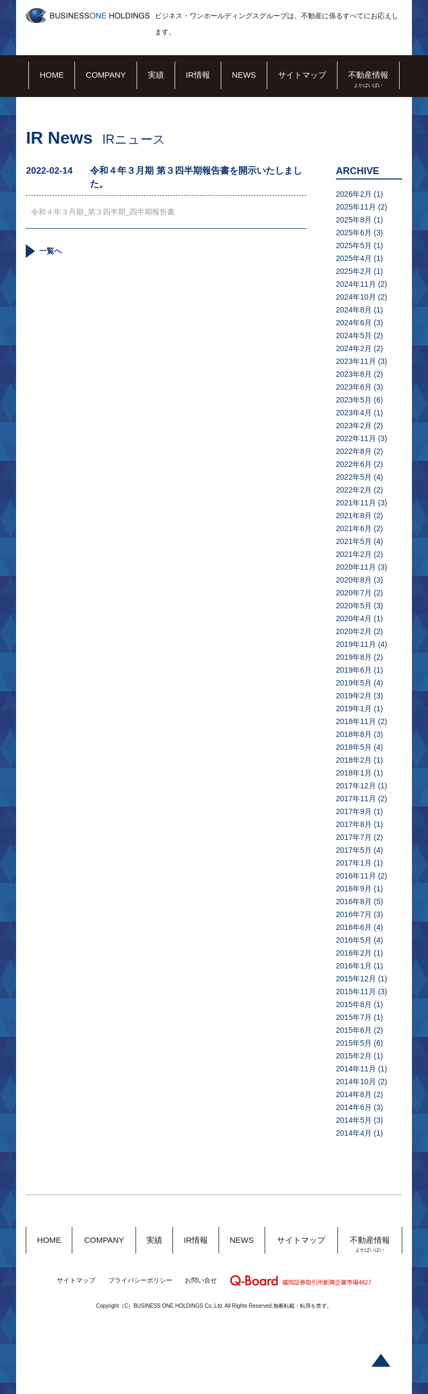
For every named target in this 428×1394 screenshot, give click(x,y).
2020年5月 (354, 605)
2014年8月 (354, 1094)
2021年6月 (354, 528)
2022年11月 (356, 438)
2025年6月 (354, 232)
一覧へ (50, 251)
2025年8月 (354, 219)
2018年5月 (354, 747)
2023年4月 (354, 412)
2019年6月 (354, 670)
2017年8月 (354, 824)
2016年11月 (356, 875)
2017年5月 (354, 850)
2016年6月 (354, 927)
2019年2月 (354, 695)
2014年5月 (354, 1120)
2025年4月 (354, 258)
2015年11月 (356, 991)
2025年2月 (354, 271)
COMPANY (106, 74)
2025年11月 (356, 207)
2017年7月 (354, 837)
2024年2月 (354, 348)
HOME (52, 74)
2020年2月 (354, 631)
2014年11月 (356, 1068)
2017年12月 (356, 785)
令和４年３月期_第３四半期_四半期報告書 (103, 211)
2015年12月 (356, 978)
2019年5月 (354, 683)
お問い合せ (201, 1280)
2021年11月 (356, 502)
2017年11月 (356, 798)
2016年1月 (354, 965)
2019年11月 (356, 644)
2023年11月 (356, 361)
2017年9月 (354, 811)
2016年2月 (354, 953)
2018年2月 (354, 760)
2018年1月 (354, 773)
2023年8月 (354, 374)
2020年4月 (354, 618)
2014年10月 (356, 1081)
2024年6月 (354, 322)
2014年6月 (354, 1107)
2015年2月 (354, 1056)
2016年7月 (354, 914)
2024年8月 (354, 309)
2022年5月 (354, 477)
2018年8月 (354, 734)
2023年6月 (354, 387)
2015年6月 (354, 1030)
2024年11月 (356, 284)
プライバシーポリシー (140, 1280)
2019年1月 (354, 708)
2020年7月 (354, 592)
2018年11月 (356, 721)
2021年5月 (354, 541)
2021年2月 (354, 554)
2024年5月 (354, 335)
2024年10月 (356, 297)
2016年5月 (354, 940)
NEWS (244, 74)
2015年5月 (354, 1043)
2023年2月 (354, 425)
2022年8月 (354, 451)
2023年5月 (354, 400)
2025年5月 (354, 245)
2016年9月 (354, 888)
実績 (156, 74)
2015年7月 (354, 1017)
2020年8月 (354, 580)
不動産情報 (368, 74)
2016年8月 (354, 901)
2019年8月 (354, 657)
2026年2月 (354, 194)
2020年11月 (356, 567)
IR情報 (198, 74)
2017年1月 (354, 863)
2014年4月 (354, 1133)
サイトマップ (302, 74)
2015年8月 (354, 1004)
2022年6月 (354, 464)
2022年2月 (354, 490)
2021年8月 (354, 515)
